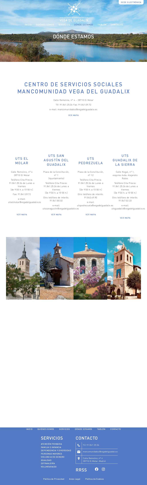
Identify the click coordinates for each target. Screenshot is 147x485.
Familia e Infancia (51, 447)
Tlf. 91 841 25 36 (91, 445)
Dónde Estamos (83, 24)
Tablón (102, 24)
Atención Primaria (51, 444)
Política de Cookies (94, 479)
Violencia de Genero (52, 456)
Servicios (64, 429)
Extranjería (48, 463)
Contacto (117, 24)
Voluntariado (49, 466)
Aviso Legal (74, 479)
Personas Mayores (51, 453)
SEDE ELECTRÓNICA (131, 2)
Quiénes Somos (45, 24)
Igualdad (46, 460)
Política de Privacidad (53, 479)
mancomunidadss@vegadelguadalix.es (101, 451)
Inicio (28, 24)
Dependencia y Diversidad (56, 450)
